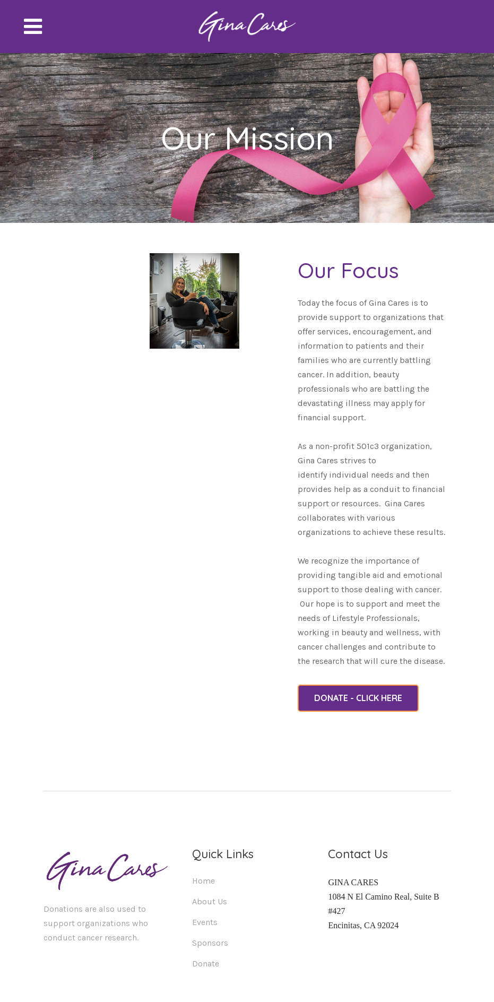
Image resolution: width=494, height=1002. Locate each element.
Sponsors (210, 943)
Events (205, 922)
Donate (205, 963)
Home (203, 881)
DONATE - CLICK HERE (358, 698)
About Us (209, 901)
